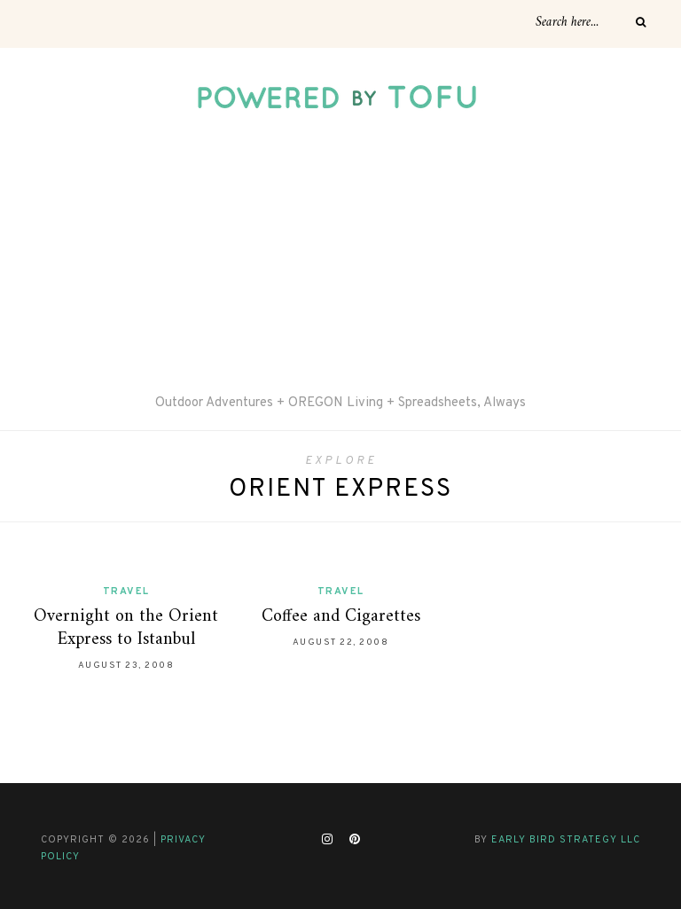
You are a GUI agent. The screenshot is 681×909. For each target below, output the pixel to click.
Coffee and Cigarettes (341, 616)
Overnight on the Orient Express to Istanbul (126, 628)
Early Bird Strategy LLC (565, 840)
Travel (126, 591)
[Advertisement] (340, 260)
